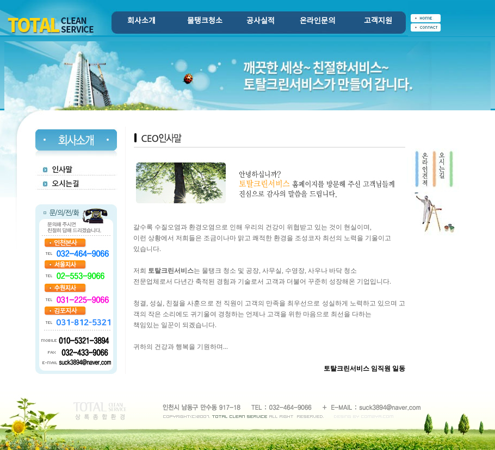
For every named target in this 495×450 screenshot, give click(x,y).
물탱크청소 (204, 21)
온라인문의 (317, 21)
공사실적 (260, 21)
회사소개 (141, 21)
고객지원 (378, 21)
